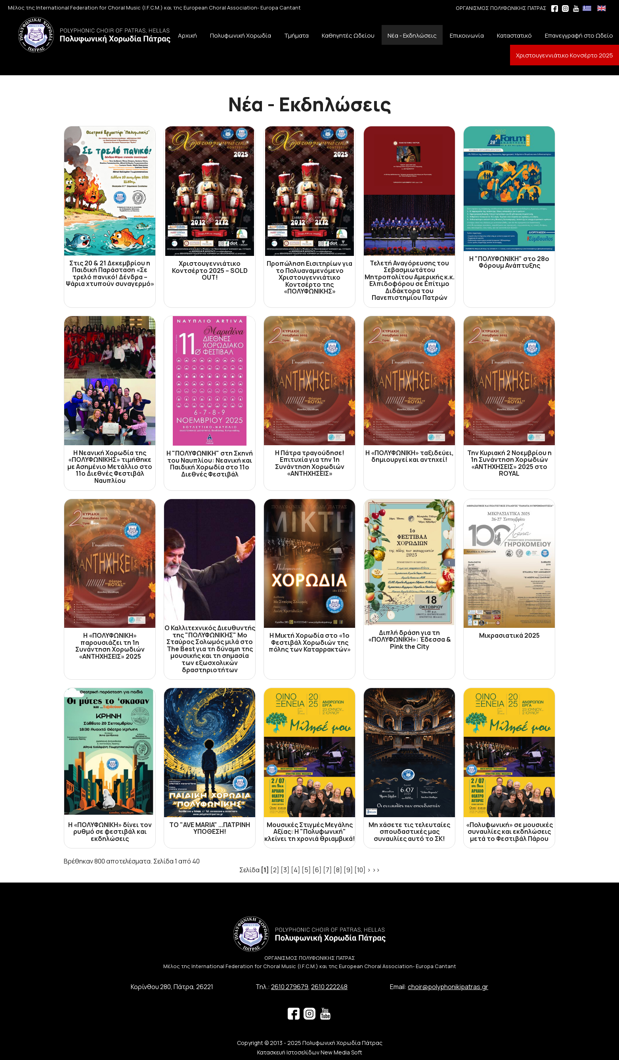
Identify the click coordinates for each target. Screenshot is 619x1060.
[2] (274, 870)
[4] (295, 870)
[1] (265, 870)
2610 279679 (289, 986)
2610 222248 (329, 986)
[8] (337, 870)
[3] (285, 870)
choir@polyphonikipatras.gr (448, 986)
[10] (360, 870)
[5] (306, 870)
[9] (348, 870)
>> (376, 870)
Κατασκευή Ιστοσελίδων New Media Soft (309, 1052)
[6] (317, 870)
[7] (327, 870)
